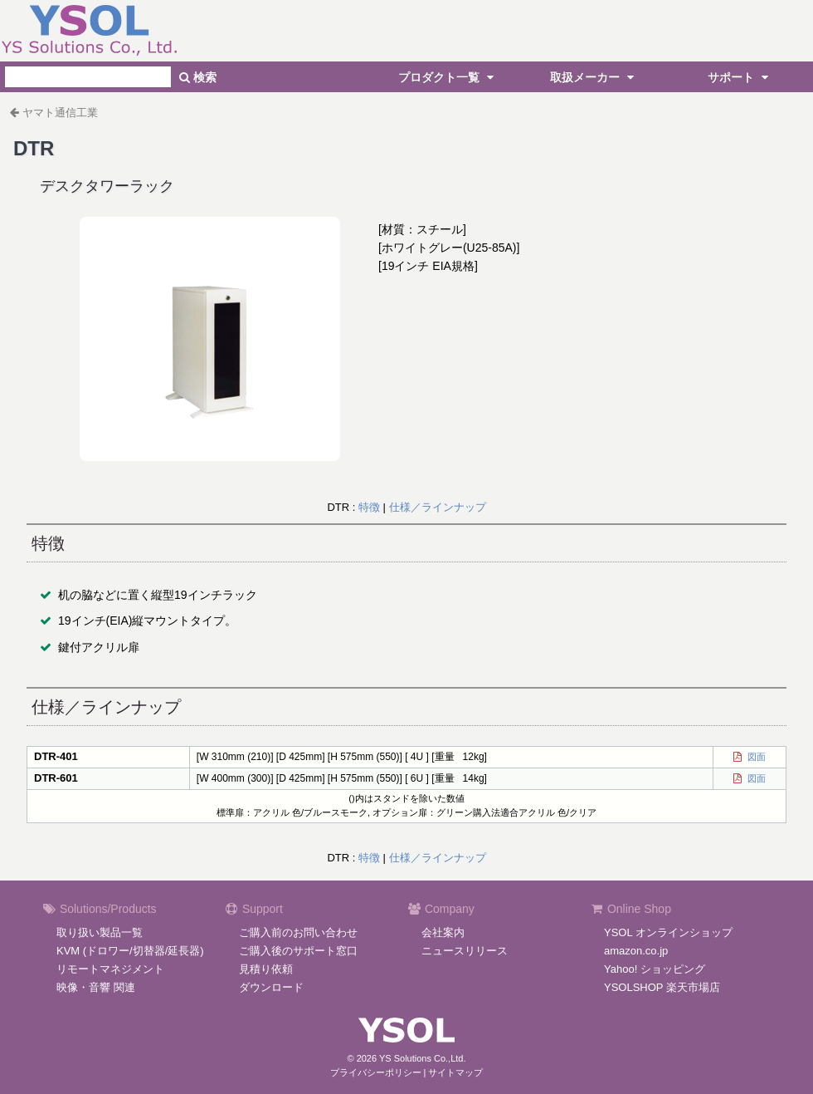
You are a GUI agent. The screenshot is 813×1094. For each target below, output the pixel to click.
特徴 (369, 507)
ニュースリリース (464, 950)
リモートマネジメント (110, 969)
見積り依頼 (266, 969)
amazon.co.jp (636, 950)
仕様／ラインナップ (437, 507)
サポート (740, 77)
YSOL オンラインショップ (668, 932)
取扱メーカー (594, 77)
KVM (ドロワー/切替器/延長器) (130, 950)
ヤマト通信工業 (60, 112)
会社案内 (443, 932)
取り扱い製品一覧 (99, 932)
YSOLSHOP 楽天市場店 (662, 987)
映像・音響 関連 (95, 987)
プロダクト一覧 (448, 77)
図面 (754, 757)
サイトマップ (455, 1072)
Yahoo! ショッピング (654, 969)
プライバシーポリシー (375, 1072)
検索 (198, 77)
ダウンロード (271, 987)
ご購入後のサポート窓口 (298, 950)
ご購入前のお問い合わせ (298, 932)
